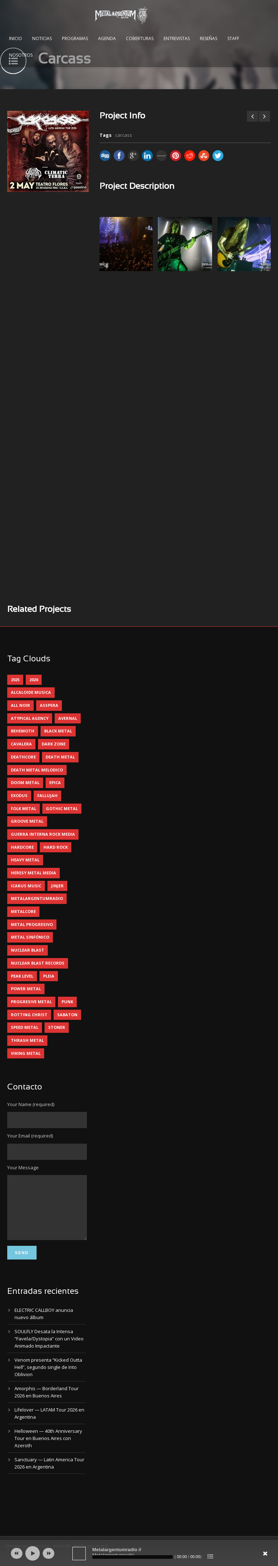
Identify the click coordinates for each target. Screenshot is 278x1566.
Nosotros (21, 55)
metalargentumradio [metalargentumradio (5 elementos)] (37, 898)
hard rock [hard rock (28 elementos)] (55, 847)
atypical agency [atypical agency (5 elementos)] (30, 718)
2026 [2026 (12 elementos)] (33, 679)
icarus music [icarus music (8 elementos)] (26, 885)
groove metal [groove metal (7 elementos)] (27, 821)
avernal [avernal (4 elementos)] (67, 718)
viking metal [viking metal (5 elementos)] (26, 1053)
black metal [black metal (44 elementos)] (58, 731)
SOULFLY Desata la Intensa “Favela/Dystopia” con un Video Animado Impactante (49, 1349)
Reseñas (208, 38)
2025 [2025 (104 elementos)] (15, 679)
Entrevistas (177, 38)
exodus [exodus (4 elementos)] (19, 795)
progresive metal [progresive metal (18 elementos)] (31, 1001)
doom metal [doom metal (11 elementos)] (25, 782)
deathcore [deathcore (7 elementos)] (23, 757)
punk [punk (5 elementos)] (67, 1001)
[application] (139, 1553)
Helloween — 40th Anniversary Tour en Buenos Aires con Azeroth (48, 1449)
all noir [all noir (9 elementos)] (20, 705)
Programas (75, 38)
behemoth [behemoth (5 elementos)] (22, 731)
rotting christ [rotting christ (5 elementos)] (29, 1014)
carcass (123, 135)
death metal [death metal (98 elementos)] (60, 757)
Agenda (107, 38)
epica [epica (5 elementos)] (55, 782)
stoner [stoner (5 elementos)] (56, 1027)
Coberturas (139, 38)
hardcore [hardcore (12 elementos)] (22, 847)
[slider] (132, 1557)
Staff (233, 38)
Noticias (42, 38)
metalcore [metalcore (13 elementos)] (23, 911)
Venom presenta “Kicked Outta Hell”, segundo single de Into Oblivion (48, 1377)
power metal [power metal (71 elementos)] (26, 988)
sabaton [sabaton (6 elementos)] (67, 1014)
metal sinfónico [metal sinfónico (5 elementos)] (30, 937)
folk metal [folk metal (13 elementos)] (23, 808)
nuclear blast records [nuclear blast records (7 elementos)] (37, 963)
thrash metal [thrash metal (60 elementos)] (27, 1040)
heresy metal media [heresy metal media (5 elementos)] (33, 872)
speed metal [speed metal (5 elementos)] (24, 1027)
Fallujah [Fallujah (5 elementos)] (47, 795)
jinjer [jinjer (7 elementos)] (57, 885)
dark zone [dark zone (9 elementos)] (54, 744)
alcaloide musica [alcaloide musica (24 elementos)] (31, 692)
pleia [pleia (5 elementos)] (48, 976)
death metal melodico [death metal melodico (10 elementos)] (37, 770)
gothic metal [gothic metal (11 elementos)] (62, 808)
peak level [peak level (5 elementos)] (22, 976)
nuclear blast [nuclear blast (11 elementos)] (27, 950)
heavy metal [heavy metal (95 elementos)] (25, 859)
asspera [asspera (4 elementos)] (49, 705)
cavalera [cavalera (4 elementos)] (21, 744)
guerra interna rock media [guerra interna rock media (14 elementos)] (43, 834)
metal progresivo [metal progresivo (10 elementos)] (32, 924)
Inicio (15, 38)
